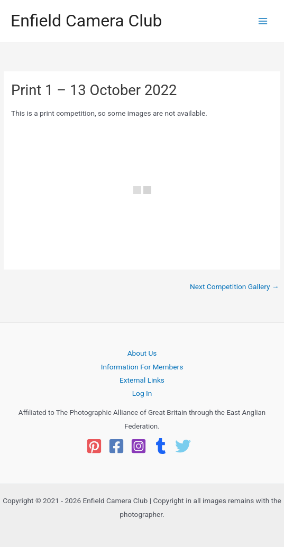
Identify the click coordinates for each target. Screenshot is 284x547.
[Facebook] (116, 446)
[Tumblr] (161, 446)
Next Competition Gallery (234, 287)
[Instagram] (138, 446)
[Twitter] (183, 446)
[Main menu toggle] (263, 21)
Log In (142, 393)
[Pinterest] (94, 446)
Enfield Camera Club (86, 21)
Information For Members (142, 367)
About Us (142, 353)
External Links (142, 380)
